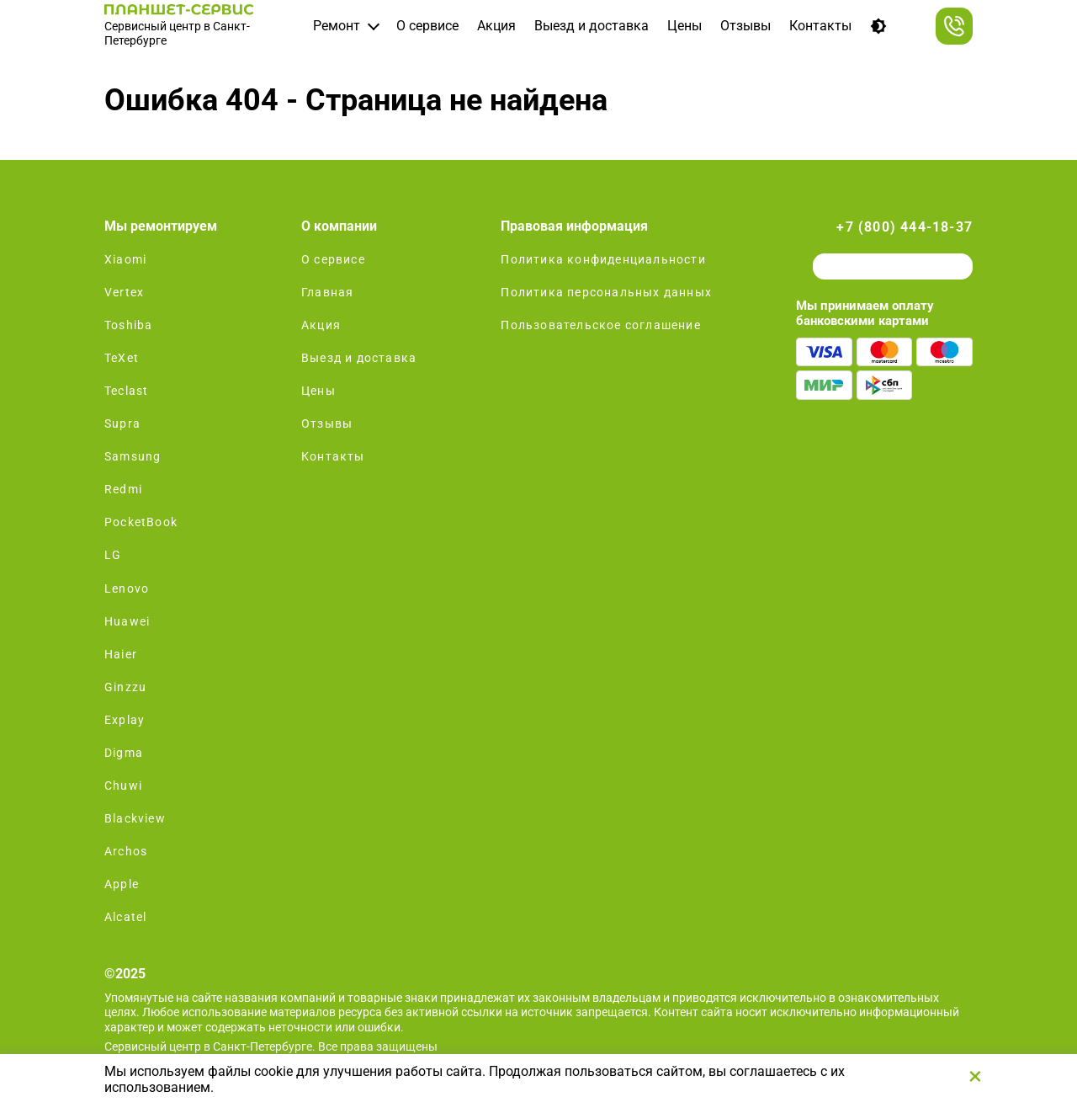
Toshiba (128, 325)
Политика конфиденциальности (603, 259)
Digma (123, 752)
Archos (125, 851)
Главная (327, 292)
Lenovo (126, 588)
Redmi (123, 489)
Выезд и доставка (591, 26)
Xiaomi (125, 259)
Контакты (820, 26)
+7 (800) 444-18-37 (904, 227)
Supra (122, 423)
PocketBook (141, 522)
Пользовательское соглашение (600, 325)
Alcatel (125, 917)
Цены (684, 26)
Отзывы (745, 26)
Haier (120, 654)
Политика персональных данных (606, 292)
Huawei (127, 621)
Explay (124, 720)
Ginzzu (125, 687)
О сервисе (427, 26)
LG (112, 555)
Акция (496, 26)
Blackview (135, 818)
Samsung (132, 456)
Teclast (126, 390)
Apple (121, 884)
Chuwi (123, 785)
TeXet (121, 358)
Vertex (124, 292)
